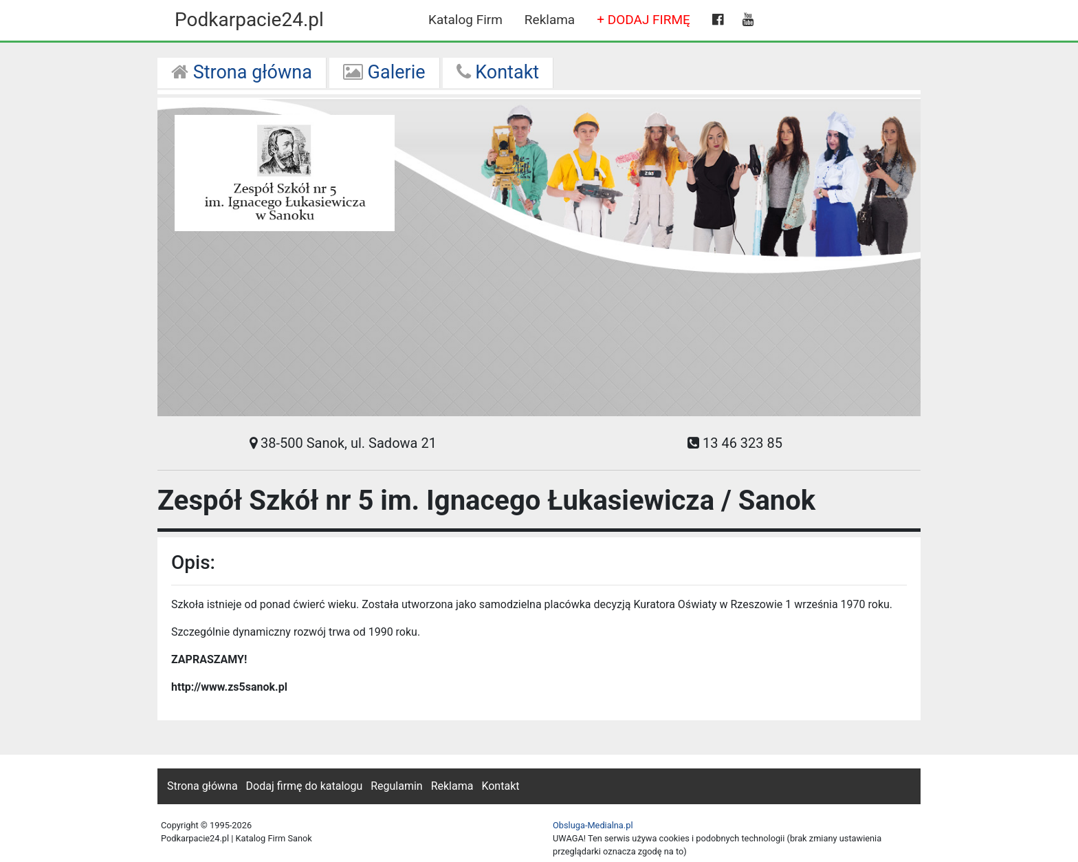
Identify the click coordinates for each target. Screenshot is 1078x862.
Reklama (550, 20)
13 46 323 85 (735, 443)
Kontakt (498, 72)
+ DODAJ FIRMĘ (643, 20)
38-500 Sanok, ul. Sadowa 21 (343, 443)
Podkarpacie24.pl (249, 19)
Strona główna (241, 72)
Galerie (384, 72)
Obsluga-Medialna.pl (593, 825)
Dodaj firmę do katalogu (304, 786)
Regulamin (397, 786)
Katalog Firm (465, 20)
